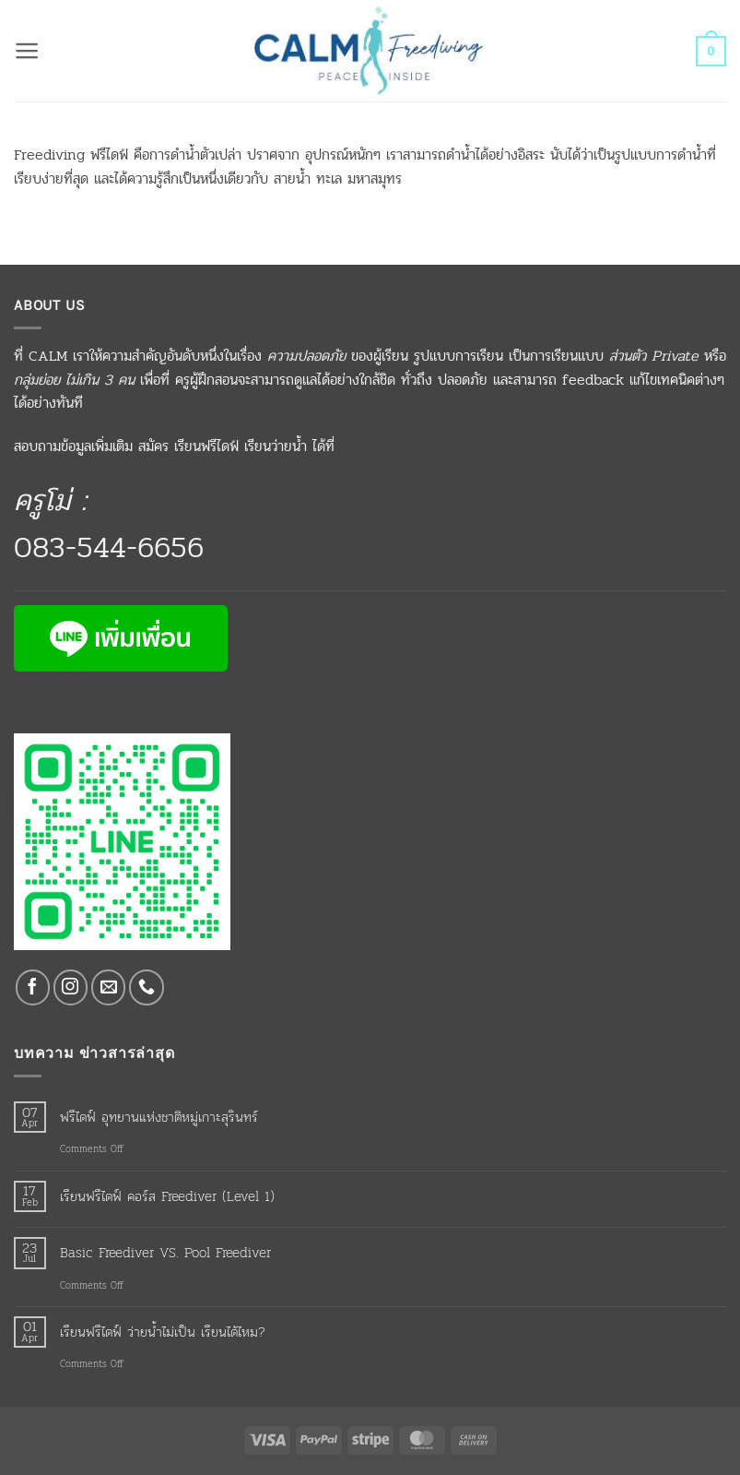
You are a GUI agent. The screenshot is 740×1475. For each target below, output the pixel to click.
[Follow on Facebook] (33, 987)
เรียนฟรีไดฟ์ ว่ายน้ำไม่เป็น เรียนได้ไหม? (162, 1332)
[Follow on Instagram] (70, 987)
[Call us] (146, 987)
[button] (27, 51)
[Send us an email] (108, 987)
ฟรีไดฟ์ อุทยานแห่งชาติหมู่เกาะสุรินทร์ (159, 1117)
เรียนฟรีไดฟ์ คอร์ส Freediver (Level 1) (167, 1196)
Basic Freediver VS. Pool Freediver (165, 1253)
